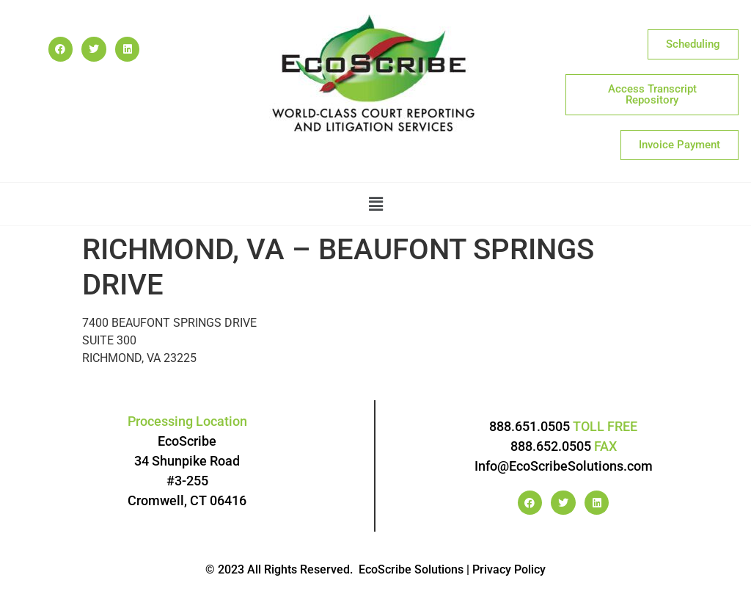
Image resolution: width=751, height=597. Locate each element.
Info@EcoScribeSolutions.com (564, 466)
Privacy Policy (509, 569)
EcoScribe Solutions (411, 569)
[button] (375, 204)
